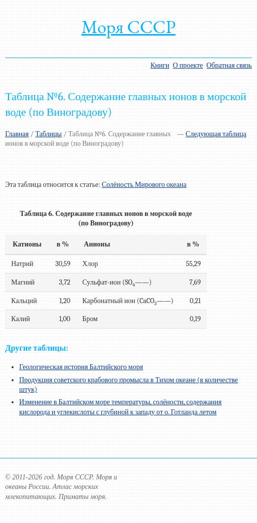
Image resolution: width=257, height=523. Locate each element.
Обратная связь (228, 65)
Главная (17, 134)
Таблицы (48, 134)
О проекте (188, 65)
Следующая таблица (216, 134)
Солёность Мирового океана (144, 184)
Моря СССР (128, 27)
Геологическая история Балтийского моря (81, 367)
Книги (160, 65)
